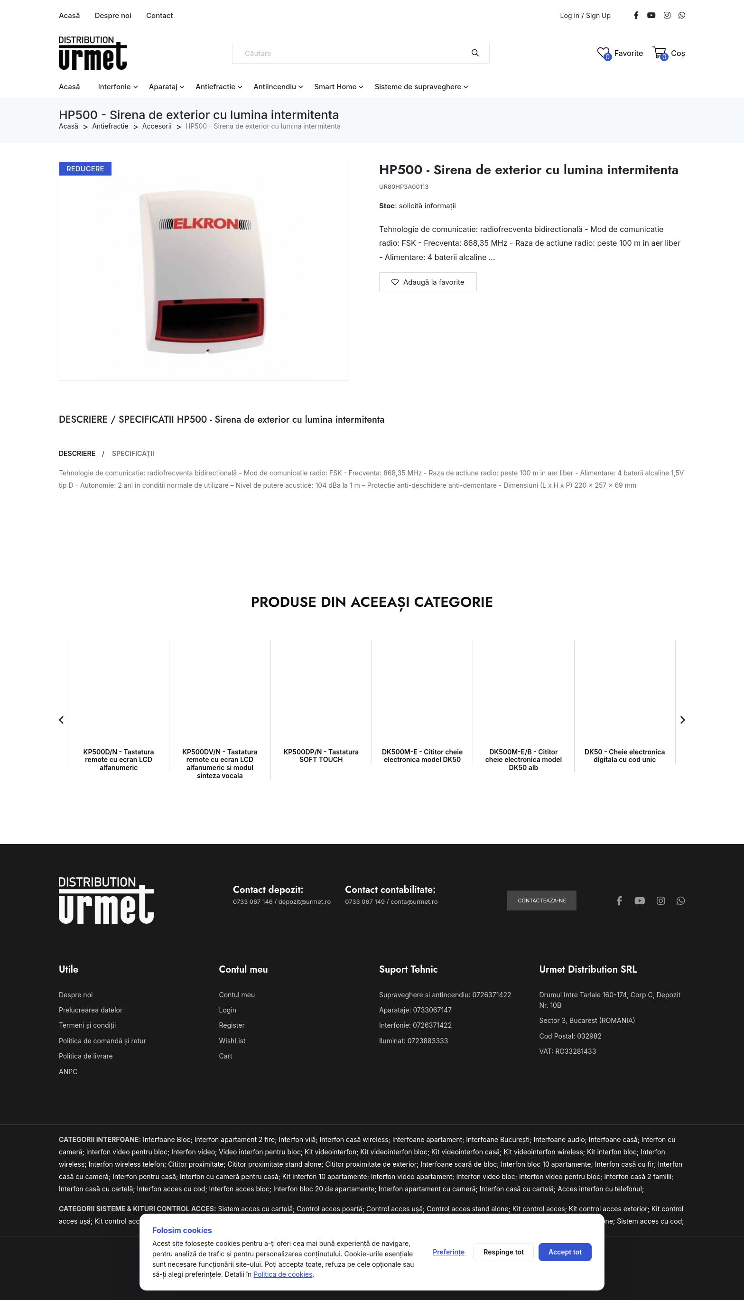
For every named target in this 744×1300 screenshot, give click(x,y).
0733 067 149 (365, 901)
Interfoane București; (499, 1139)
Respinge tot (504, 1252)
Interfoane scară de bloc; (460, 1164)
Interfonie (114, 86)
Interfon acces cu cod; (173, 1189)
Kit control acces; (540, 1209)
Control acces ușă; (396, 1209)
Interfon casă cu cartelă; (98, 1189)
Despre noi (113, 15)
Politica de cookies (282, 1274)
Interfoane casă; (615, 1139)
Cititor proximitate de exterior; (372, 1164)
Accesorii (157, 126)
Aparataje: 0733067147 (415, 1010)
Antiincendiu (274, 86)
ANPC (68, 1072)
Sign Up (598, 15)
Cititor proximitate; (197, 1164)
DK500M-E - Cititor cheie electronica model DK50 (422, 756)
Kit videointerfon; (332, 1152)
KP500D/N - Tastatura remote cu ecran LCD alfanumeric (119, 760)
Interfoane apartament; (429, 1139)
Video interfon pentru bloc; (262, 1152)
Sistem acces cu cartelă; (257, 1209)
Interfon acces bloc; (241, 1189)
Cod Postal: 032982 (570, 1036)
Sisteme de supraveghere (418, 86)
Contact (159, 15)
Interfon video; (195, 1152)
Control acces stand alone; (469, 1209)
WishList (232, 1041)
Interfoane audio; (560, 1139)
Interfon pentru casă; (146, 1176)
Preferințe (449, 1252)
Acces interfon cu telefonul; (601, 1189)
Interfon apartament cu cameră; (429, 1189)
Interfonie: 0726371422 (415, 1025)
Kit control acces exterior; (610, 1209)
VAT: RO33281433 (567, 1051)
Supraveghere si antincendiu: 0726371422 (445, 995)
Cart (225, 1056)
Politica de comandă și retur (102, 1041)
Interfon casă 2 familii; (638, 1176)
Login (228, 1010)
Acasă (69, 15)
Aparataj (163, 86)
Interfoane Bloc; (169, 1139)
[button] (61, 719)
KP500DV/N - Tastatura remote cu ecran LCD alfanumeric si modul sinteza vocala (219, 764)
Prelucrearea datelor (90, 1010)
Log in (570, 15)
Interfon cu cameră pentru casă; (231, 1176)
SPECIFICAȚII (133, 453)
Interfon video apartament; (413, 1176)
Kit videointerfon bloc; (395, 1152)
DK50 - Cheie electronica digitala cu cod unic (625, 756)
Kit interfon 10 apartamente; (326, 1176)
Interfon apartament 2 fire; (237, 1139)
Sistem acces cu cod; (650, 1221)
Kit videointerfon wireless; (545, 1152)
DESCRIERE (77, 453)
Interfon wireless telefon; (128, 1164)
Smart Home (335, 86)
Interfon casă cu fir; (626, 1164)
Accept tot (565, 1252)
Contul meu (237, 995)
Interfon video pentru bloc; (128, 1152)
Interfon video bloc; (487, 1176)
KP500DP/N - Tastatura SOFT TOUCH (321, 756)
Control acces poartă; (331, 1209)
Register (232, 1025)
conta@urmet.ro (414, 901)
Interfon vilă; (299, 1139)
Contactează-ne (542, 900)
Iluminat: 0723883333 (413, 1041)
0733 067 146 (253, 901)
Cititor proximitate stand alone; (276, 1164)
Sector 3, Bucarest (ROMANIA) (587, 1020)
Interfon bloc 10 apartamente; (548, 1164)
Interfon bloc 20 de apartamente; (326, 1189)
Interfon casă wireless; (356, 1139)
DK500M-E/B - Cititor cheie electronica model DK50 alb (523, 760)
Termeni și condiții (87, 1025)
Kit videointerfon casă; (467, 1152)
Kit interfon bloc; (614, 1152)
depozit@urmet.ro (305, 901)
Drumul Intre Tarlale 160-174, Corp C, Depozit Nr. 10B (610, 1000)
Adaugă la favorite (428, 282)
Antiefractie (215, 86)
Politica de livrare (86, 1056)
